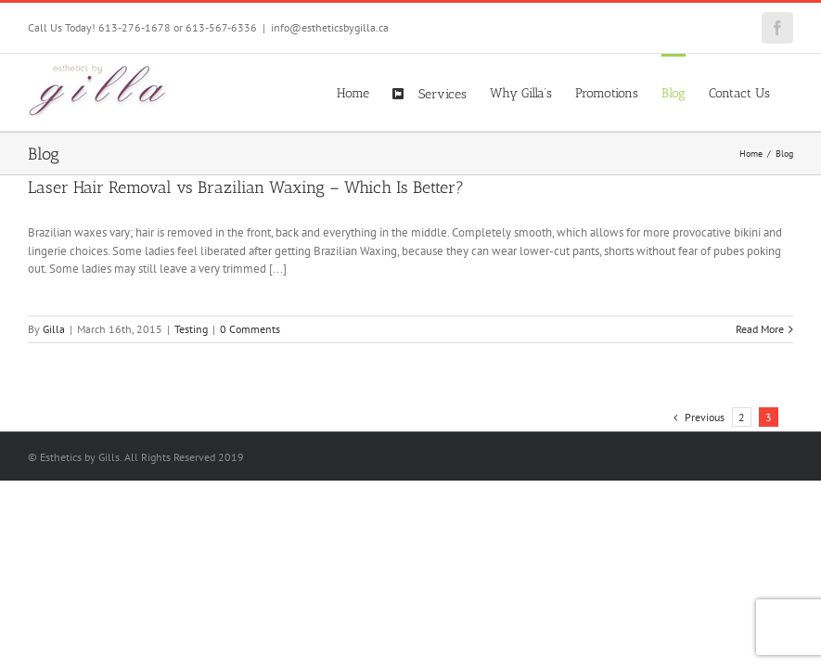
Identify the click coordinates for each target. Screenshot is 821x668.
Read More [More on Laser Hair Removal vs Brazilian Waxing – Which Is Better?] (760, 329)
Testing (191, 329)
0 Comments (250, 329)
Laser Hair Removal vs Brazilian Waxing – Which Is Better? (246, 187)
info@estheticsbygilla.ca (330, 27)
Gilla (54, 329)
